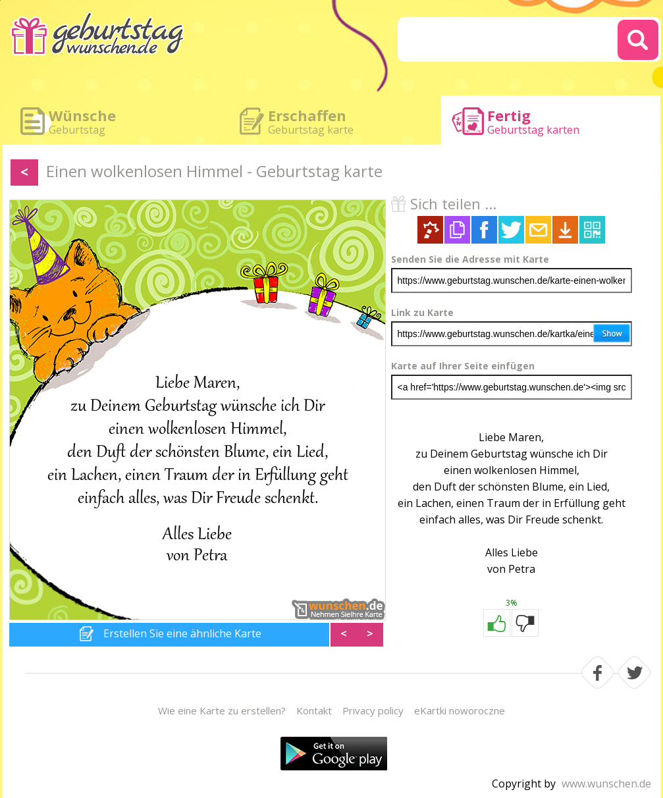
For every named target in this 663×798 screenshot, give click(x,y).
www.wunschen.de (606, 783)
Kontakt (314, 710)
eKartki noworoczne (459, 710)
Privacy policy (373, 710)
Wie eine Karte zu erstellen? (222, 710)
